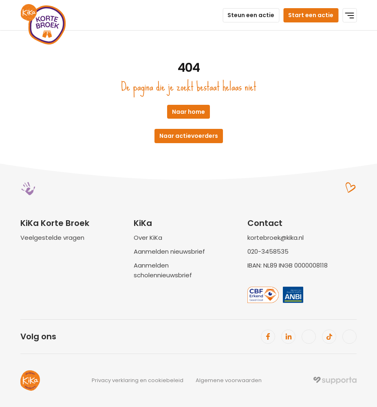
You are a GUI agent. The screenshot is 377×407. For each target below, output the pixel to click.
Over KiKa (148, 237)
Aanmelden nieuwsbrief (169, 251)
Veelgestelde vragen (52, 237)
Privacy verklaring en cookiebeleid (137, 380)
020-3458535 (268, 251)
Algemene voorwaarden (229, 380)
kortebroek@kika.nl (275, 237)
